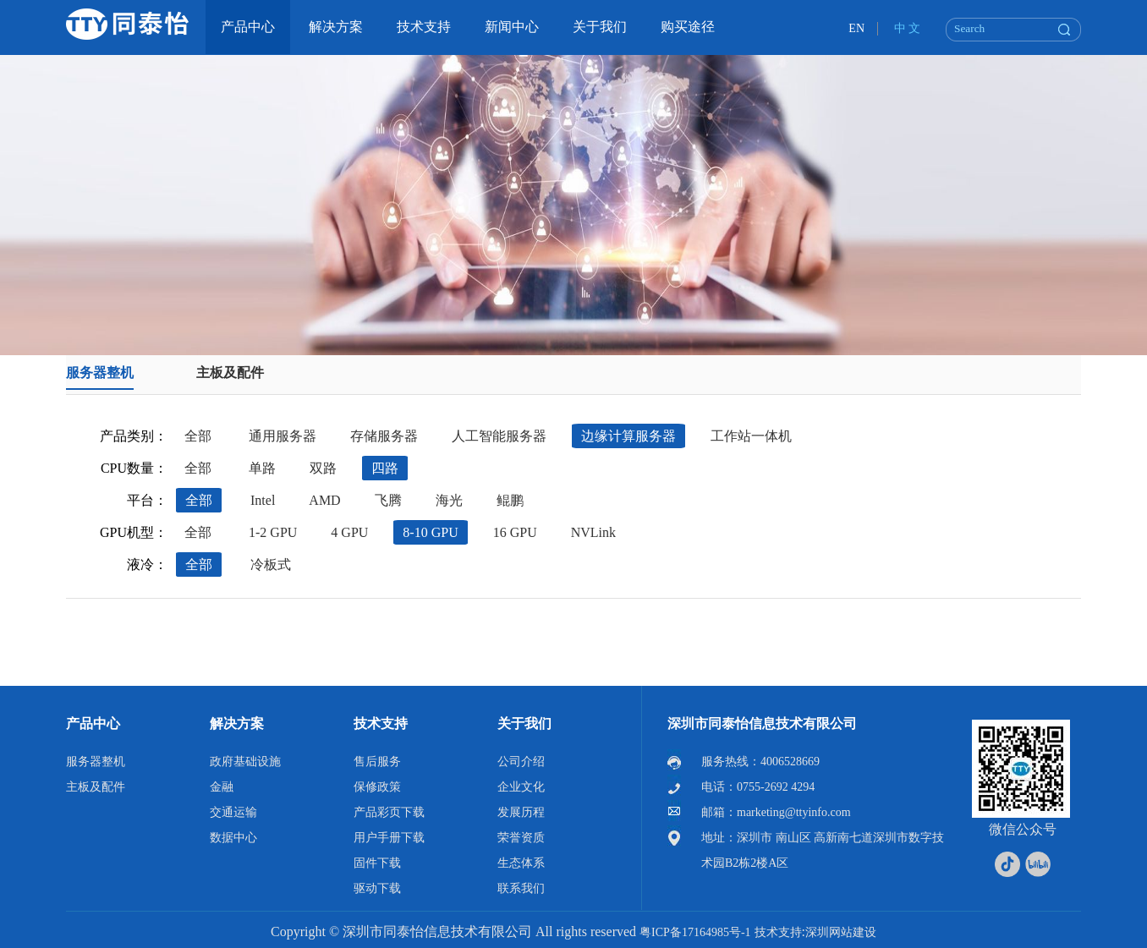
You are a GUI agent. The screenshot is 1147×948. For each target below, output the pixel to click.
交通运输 (233, 812)
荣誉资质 (521, 837)
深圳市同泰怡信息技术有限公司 (762, 723)
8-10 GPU (430, 532)
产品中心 (93, 723)
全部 (197, 436)
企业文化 (521, 787)
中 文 (907, 28)
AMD (324, 500)
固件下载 (377, 863)
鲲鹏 (510, 500)
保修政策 (377, 787)
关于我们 (524, 723)
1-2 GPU (273, 532)
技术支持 (381, 723)
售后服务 (377, 761)
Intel (262, 500)
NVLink (593, 532)
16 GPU (515, 532)
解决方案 (237, 723)
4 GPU (349, 532)
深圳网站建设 (840, 932)
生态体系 (521, 863)
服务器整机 (100, 372)
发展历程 (521, 812)
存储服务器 (384, 436)
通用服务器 (282, 436)
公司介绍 (521, 761)
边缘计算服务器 (628, 436)
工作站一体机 (751, 436)
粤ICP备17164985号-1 (694, 932)
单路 (262, 468)
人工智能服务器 (499, 436)
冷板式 (270, 564)
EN (856, 28)
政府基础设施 (245, 761)
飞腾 (388, 500)
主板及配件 (230, 372)
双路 (323, 468)
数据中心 (233, 837)
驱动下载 (377, 888)
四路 (384, 468)
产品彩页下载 (389, 812)
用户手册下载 (389, 837)
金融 (221, 787)
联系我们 (521, 888)
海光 (449, 500)
